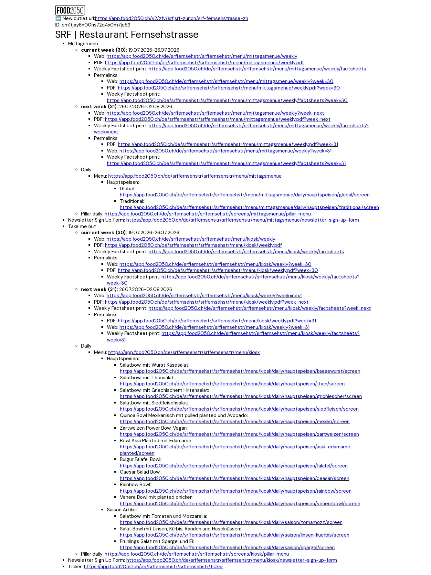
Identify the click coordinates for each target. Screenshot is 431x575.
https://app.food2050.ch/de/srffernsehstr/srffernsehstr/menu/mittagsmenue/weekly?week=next (215, 113)
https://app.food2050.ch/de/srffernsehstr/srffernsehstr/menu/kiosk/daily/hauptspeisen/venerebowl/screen (240, 503)
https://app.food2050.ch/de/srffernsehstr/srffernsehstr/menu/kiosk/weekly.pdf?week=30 (218, 270)
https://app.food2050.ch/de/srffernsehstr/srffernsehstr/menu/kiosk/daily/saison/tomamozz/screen (231, 522)
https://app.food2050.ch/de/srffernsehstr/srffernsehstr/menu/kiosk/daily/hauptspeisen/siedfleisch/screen (239, 409)
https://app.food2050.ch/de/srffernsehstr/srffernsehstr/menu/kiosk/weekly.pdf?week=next (207, 302)
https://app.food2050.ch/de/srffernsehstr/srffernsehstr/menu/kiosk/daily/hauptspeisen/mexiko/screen (235, 421)
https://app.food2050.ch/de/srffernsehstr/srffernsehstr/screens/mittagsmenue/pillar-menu (208, 214)
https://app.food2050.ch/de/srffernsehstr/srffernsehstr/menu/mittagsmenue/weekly (202, 56)
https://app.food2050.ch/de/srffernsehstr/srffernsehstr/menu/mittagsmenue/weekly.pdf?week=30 (229, 88)
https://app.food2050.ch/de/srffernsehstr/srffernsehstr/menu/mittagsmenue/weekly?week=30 (226, 81)
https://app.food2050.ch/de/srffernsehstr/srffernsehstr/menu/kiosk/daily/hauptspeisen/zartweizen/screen (239, 434)
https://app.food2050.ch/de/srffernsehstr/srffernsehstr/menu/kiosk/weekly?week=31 (215, 327)
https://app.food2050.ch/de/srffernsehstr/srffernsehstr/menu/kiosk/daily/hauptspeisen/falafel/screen (234, 466)
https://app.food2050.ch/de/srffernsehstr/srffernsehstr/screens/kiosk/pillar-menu (197, 554)
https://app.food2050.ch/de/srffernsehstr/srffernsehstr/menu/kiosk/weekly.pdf (193, 245)
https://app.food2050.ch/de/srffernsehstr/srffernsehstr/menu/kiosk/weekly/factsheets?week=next (260, 308)
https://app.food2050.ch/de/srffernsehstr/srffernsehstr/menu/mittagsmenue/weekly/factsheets (257, 69)
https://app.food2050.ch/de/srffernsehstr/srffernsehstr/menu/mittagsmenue (195, 176)
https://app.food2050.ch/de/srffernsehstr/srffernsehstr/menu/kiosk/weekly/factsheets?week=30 (233, 280)
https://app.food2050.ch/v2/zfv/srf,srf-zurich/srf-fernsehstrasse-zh (171, 18)
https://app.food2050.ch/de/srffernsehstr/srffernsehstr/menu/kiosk (184, 352)
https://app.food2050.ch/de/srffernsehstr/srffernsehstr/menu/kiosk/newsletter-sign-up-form (231, 560)
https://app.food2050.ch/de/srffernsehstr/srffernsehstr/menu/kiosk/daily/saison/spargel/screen (227, 547)
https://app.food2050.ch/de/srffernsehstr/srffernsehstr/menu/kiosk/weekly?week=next (204, 295)
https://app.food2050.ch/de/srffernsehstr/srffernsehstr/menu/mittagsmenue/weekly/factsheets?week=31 (226, 163)
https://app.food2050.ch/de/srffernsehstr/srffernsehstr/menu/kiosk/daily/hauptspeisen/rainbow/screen (236, 491)
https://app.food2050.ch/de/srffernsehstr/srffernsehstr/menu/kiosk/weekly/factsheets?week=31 (233, 336)
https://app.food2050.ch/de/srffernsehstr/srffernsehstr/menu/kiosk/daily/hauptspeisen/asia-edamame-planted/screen (236, 450)
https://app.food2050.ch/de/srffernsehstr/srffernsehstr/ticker (153, 566)
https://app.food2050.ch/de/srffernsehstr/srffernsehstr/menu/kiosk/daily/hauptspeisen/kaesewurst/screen (240, 371)
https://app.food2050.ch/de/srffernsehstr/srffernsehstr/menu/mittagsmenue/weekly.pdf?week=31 (228, 144)
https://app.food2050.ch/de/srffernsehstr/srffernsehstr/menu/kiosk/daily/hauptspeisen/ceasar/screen (234, 478)
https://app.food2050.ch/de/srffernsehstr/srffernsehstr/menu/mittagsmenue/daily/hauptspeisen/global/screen (245, 195)
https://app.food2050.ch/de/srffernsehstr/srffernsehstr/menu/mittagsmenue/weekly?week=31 (225, 151)
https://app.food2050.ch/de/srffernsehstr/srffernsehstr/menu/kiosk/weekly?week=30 (215, 264)
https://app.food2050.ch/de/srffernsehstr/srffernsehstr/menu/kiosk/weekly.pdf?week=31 (217, 321)
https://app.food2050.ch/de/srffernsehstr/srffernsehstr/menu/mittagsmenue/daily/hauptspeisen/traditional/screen (249, 207)
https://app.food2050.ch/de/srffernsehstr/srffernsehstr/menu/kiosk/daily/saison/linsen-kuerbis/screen (234, 535)
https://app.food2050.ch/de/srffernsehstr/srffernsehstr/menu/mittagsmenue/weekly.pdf (204, 62)
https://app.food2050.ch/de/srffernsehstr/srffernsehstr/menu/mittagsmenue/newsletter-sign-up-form (242, 220)
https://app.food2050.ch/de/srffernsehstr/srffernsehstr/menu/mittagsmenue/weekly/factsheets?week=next (231, 128)
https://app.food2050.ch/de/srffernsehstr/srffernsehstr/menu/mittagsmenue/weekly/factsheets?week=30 (227, 100)
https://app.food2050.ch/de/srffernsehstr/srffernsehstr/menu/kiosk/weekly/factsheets (246, 251)
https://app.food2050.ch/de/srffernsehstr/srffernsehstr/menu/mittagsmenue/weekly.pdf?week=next (218, 119)
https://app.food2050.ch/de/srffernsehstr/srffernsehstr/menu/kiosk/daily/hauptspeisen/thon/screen (232, 384)
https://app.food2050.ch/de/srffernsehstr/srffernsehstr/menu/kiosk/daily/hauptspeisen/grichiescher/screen (241, 396)
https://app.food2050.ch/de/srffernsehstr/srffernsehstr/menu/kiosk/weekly (191, 239)
